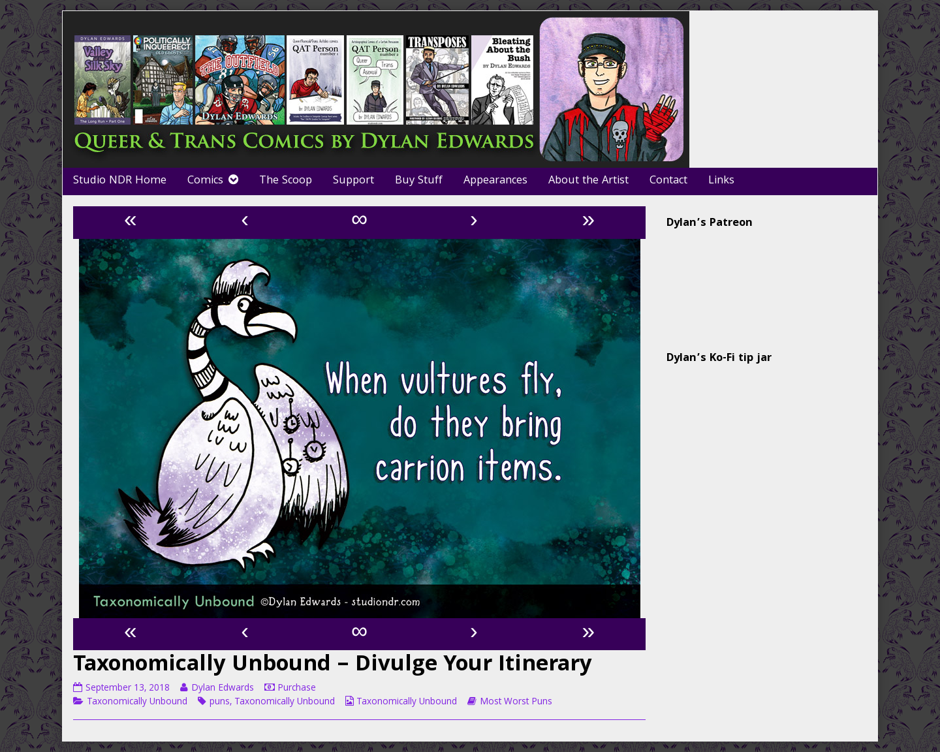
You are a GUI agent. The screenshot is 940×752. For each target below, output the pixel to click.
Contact (668, 181)
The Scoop (285, 181)
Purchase (296, 689)
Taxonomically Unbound (137, 702)
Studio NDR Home (119, 181)
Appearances (495, 181)
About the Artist (588, 181)
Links (721, 181)
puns (220, 702)
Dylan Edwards (222, 689)
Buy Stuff (419, 181)
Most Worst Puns (516, 702)
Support (353, 181)
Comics (205, 181)
